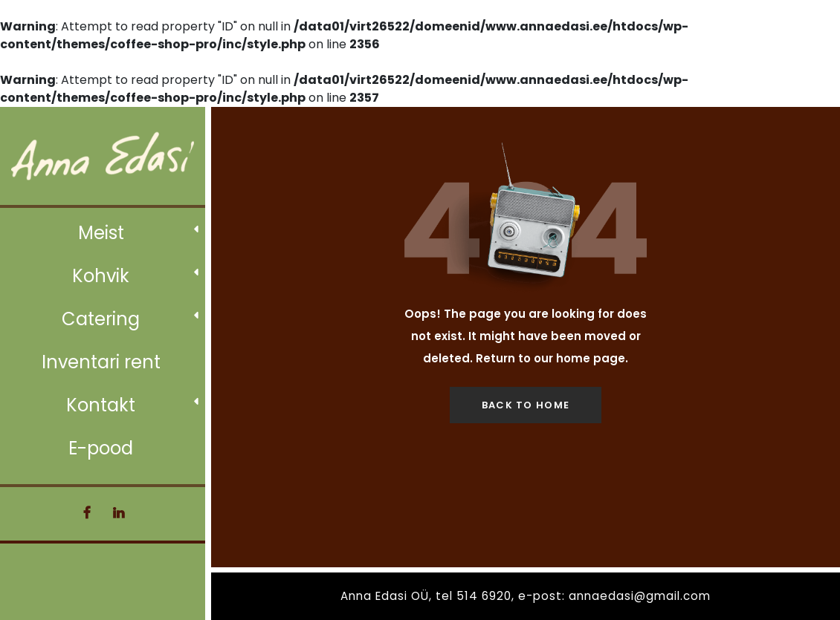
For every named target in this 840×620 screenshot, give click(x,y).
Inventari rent (101, 362)
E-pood (100, 448)
